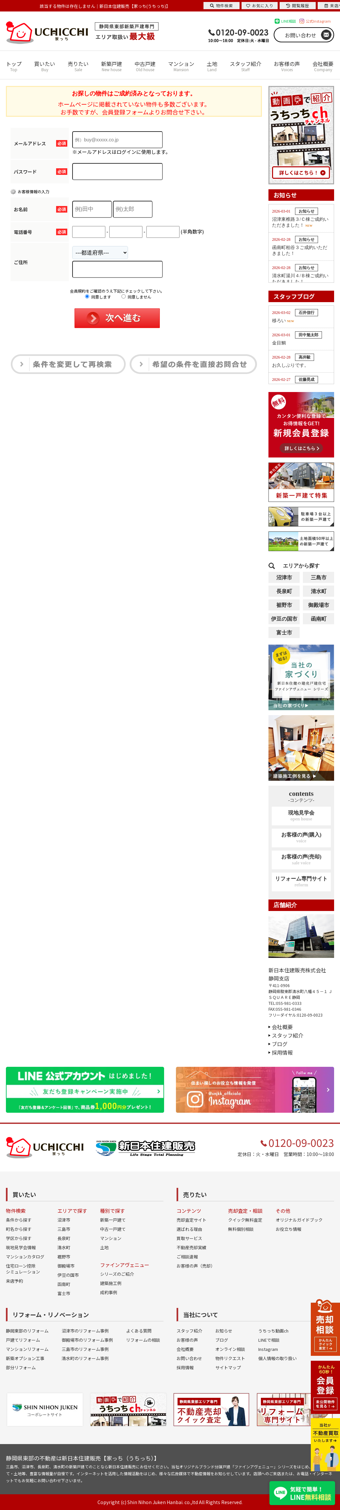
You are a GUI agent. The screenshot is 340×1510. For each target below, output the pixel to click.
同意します (98, 297)
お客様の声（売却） (196, 1266)
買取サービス (189, 1238)
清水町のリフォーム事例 (85, 1358)
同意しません (136, 297)
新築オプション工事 (25, 1358)
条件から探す (19, 1220)
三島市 (319, 577)
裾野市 (284, 605)
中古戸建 (145, 66)
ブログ (279, 1044)
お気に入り (259, 5)
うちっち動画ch (273, 1331)
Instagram (268, 1349)
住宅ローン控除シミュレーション (23, 1269)
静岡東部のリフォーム (27, 1331)
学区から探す (19, 1238)
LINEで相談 (269, 1340)
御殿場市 (318, 605)
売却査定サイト (191, 1220)
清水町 (319, 591)
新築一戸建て (113, 1220)
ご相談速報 (187, 1256)
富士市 (284, 632)
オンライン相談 (230, 1349)
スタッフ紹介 (245, 66)
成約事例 (108, 1292)
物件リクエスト (230, 1358)
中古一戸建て (113, 1229)
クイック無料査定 (245, 1220)
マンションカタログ (25, 1256)
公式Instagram (318, 21)
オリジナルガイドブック (299, 1220)
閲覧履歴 (297, 5)
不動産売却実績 (191, 1247)
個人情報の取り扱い (277, 1358)
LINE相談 (288, 21)
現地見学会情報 (21, 1247)
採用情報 (282, 1052)
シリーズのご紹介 (117, 1274)
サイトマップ (228, 1367)
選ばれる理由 (189, 1229)
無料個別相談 (241, 1229)
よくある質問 (139, 1331)
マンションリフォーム (27, 1349)
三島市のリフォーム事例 (85, 1349)
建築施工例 (110, 1283)
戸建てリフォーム (23, 1340)
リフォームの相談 (143, 1340)
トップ (14, 66)
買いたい (44, 66)
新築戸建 (111, 66)
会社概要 (322, 66)
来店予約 (14, 1281)
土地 (212, 66)
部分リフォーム (21, 1367)
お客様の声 (287, 66)
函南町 (319, 619)
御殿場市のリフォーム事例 (87, 1340)
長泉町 (284, 591)
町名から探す (19, 1229)
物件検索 (221, 5)
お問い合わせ (300, 35)
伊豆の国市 (284, 619)
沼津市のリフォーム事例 (85, 1331)
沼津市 (284, 577)
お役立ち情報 (288, 1229)
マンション (181, 66)
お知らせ (223, 1331)
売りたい (78, 66)
